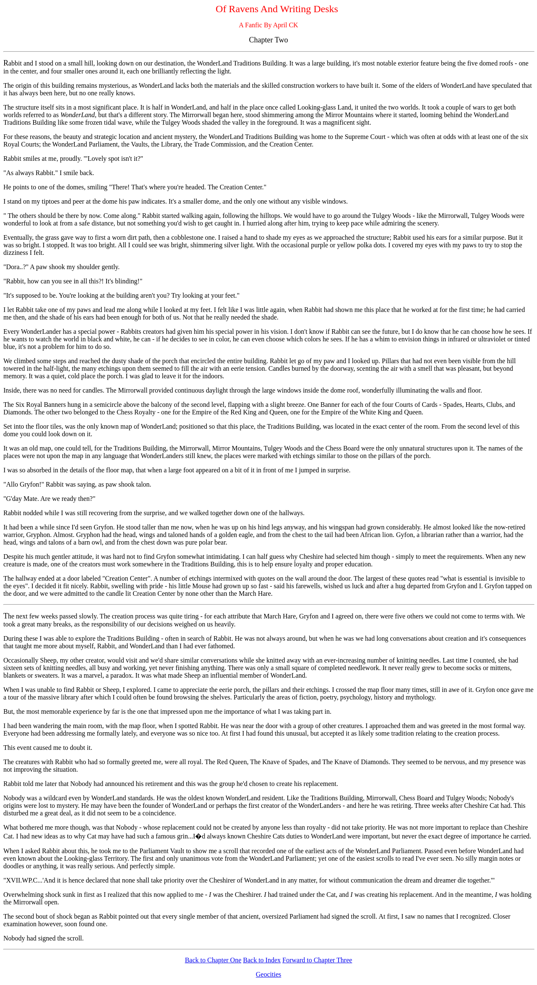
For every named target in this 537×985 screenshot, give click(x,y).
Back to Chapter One (213, 960)
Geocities (268, 974)
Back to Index (262, 960)
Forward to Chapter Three (317, 960)
